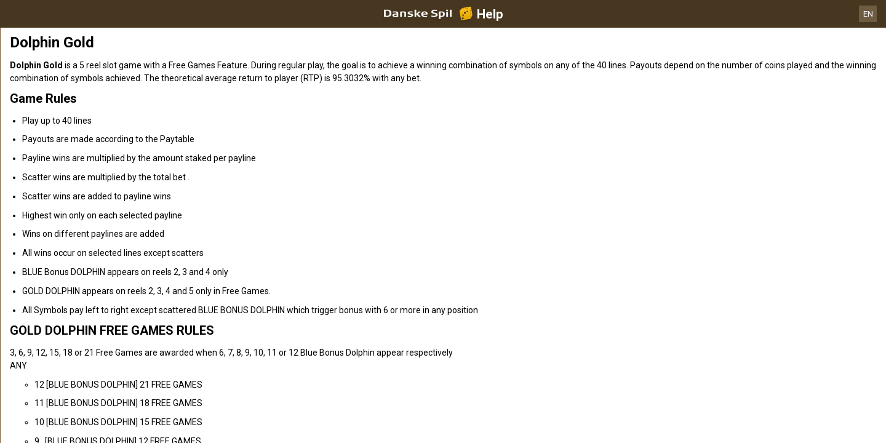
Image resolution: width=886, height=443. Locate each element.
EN (868, 13)
